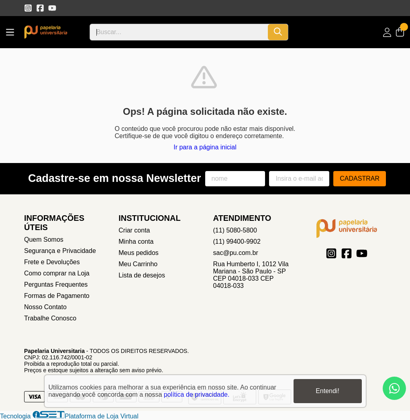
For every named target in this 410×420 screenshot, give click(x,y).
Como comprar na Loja (57, 273)
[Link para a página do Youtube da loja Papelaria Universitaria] (52, 8)
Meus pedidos (138, 252)
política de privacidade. (197, 394)
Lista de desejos (141, 275)
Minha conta (135, 241)
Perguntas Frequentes (56, 284)
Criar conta (134, 230)
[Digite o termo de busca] (179, 32)
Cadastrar (359, 178)
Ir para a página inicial (205, 147)
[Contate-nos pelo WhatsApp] (394, 388)
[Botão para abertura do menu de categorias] (10, 32)
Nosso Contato (45, 307)
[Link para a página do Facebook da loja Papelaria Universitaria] (40, 8)
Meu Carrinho (137, 264)
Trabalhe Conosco (50, 318)
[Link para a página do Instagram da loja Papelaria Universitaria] (28, 8)
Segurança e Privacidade (60, 250)
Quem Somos (43, 239)
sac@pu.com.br (235, 252)
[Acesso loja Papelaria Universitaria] (387, 32)
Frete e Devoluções (52, 262)
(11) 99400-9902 (237, 241)
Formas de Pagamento (57, 295)
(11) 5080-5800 (235, 230)
